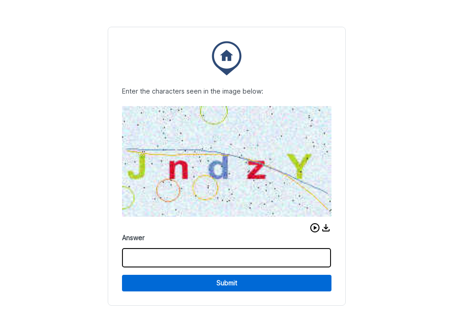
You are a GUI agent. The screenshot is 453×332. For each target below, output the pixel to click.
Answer (133, 238)
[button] (314, 227)
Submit (226, 283)
